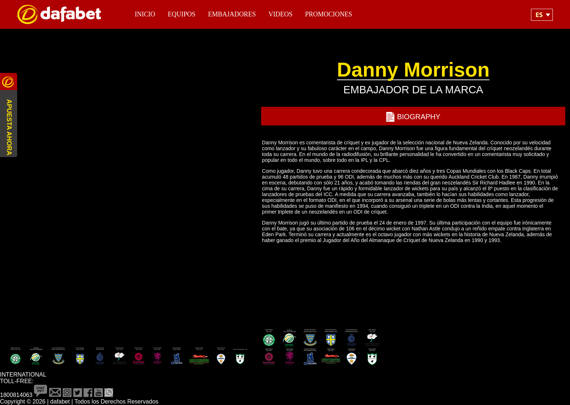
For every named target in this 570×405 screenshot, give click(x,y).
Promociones (328, 14)
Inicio (145, 14)
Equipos (181, 14)
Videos (280, 14)
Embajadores (232, 14)
